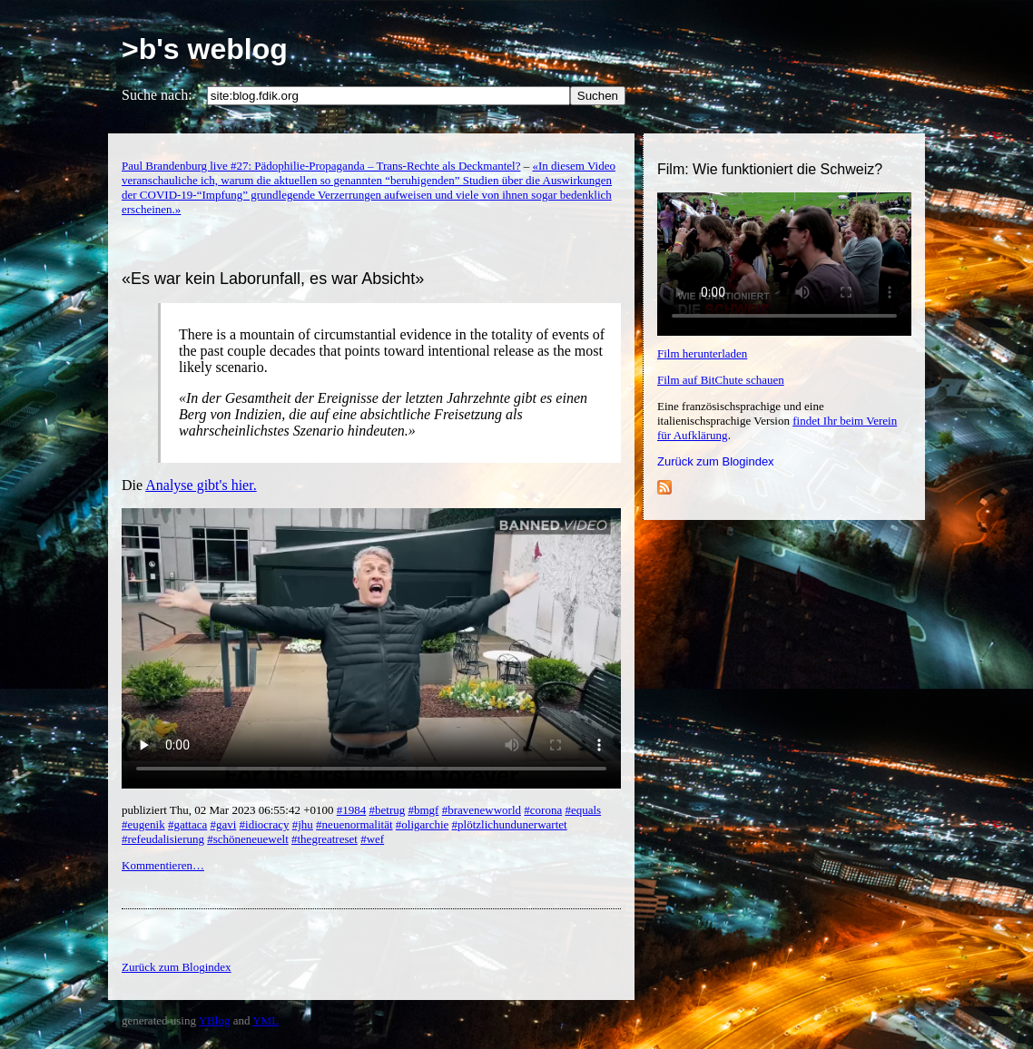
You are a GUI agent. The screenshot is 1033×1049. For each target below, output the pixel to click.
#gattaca (187, 824)
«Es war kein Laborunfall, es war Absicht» (273, 279)
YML (265, 1020)
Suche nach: (157, 95)
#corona (543, 810)
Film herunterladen (702, 353)
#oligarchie (422, 824)
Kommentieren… (163, 865)
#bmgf (423, 810)
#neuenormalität (354, 824)
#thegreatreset (324, 839)
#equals (583, 810)
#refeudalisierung (163, 839)
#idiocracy (265, 824)
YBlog (215, 1020)
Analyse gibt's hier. (200, 485)
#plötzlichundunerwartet (509, 824)
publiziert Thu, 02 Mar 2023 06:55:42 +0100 (229, 810)
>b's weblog (205, 49)
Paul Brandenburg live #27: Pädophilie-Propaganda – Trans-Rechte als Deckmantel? (321, 165)
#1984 (352, 810)
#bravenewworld (481, 810)
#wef (372, 839)
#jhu (302, 824)
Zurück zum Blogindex (715, 461)
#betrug (387, 810)
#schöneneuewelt (248, 839)
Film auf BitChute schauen (720, 380)
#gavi (223, 824)
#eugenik (143, 824)
